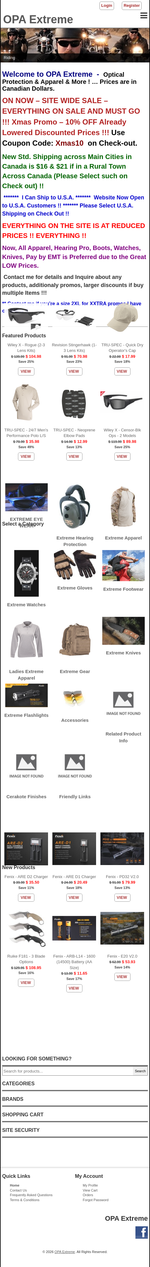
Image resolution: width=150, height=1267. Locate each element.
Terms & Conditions (24, 1200)
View (25, 141)
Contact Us (18, 1190)
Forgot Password (95, 1200)
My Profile (90, 1185)
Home (15, 1185)
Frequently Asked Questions (31, 1195)
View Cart (90, 1190)
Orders (88, 1195)
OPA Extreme (65, 1252)
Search (140, 1071)
